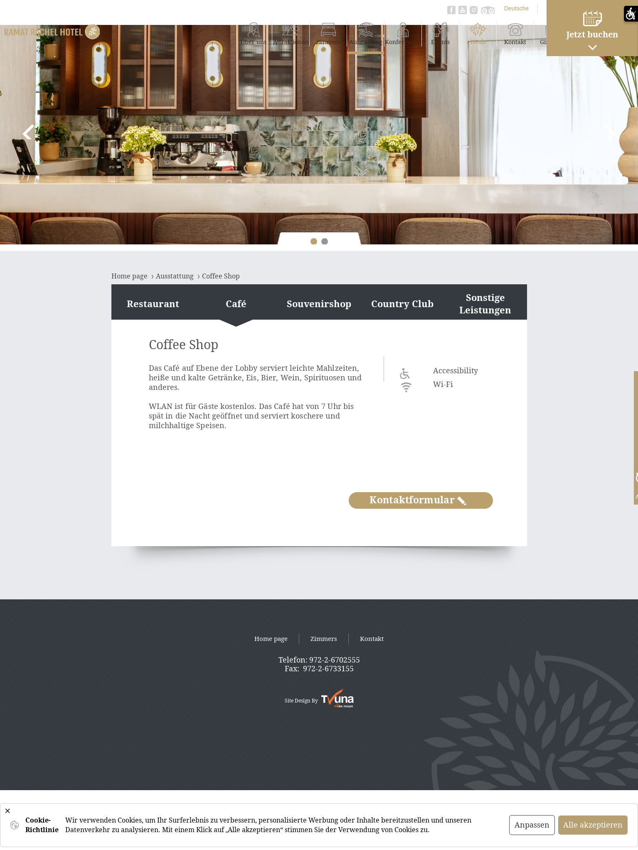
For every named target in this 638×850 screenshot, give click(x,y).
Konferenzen (340, 33)
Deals (415, 33)
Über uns (190, 33)
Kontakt (452, 33)
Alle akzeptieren (593, 824)
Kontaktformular (417, 500)
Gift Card (490, 33)
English (494, 8)
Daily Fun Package (528, 34)
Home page (271, 639)
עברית (529, 8)
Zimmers (265, 33)
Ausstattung (303, 33)
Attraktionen (228, 33)
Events (378, 33)
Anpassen (532, 824)
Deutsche (454, 8)
